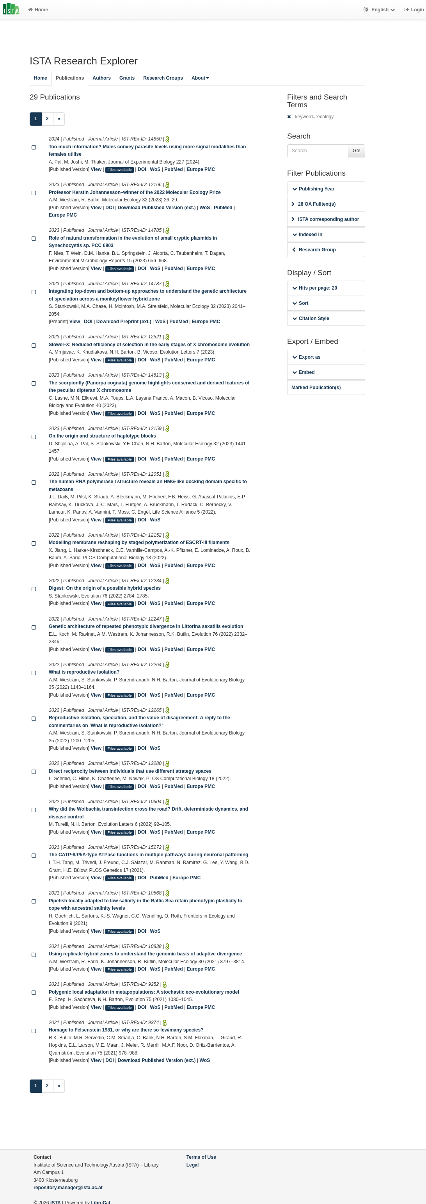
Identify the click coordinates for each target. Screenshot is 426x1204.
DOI (142, 169)
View (96, 169)
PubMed (173, 169)
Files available (120, 170)
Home (38, 9)
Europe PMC (201, 169)
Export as (306, 357)
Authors (101, 78)
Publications (70, 78)
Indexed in (307, 234)
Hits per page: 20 (314, 288)
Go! (356, 150)
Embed (303, 372)
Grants (127, 78)
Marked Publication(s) (316, 387)
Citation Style (310, 318)
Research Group (314, 250)
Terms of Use (201, 1157)
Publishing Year (313, 189)
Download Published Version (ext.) (157, 207)
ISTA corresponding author (325, 219)
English (380, 9)
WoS (155, 169)
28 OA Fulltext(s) (313, 204)
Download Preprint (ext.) (123, 321)
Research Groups (163, 78)
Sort (300, 303)
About (200, 78)
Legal (192, 1165)
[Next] (59, 119)
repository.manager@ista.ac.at (68, 1187)
